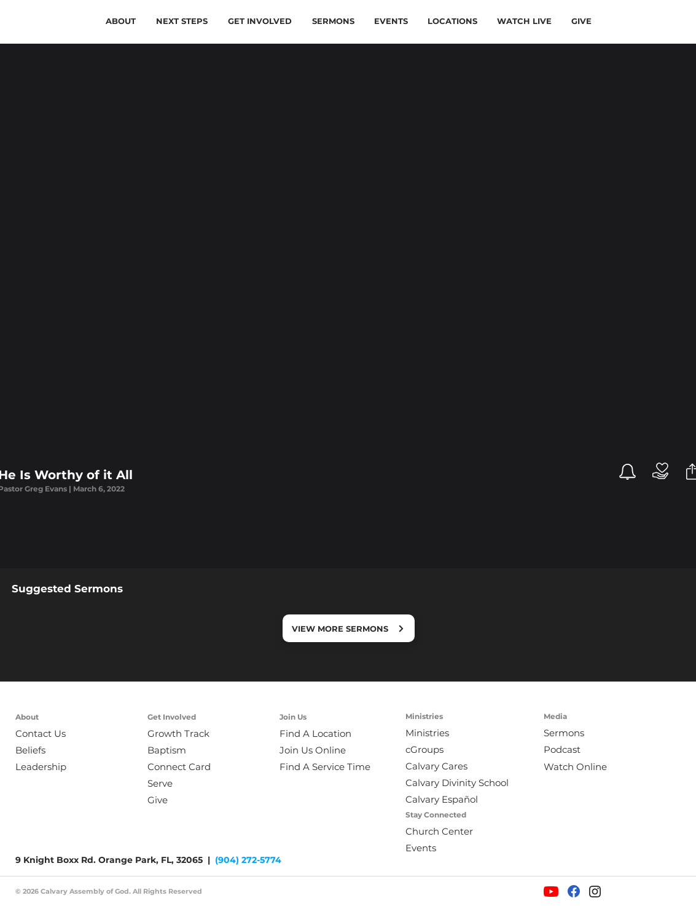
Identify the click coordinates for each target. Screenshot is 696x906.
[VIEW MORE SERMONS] (349, 628)
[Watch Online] (583, 766)
